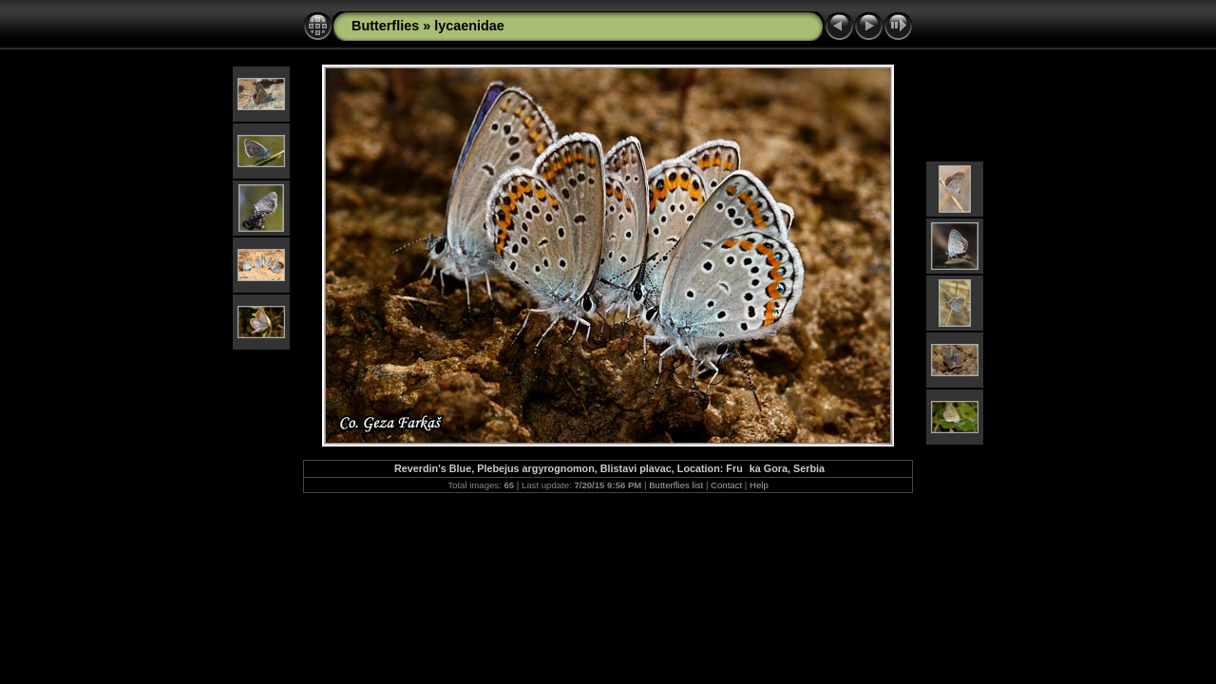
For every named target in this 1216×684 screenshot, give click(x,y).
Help (759, 485)
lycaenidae (469, 25)
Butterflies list (676, 485)
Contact (726, 485)
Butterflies (385, 25)
